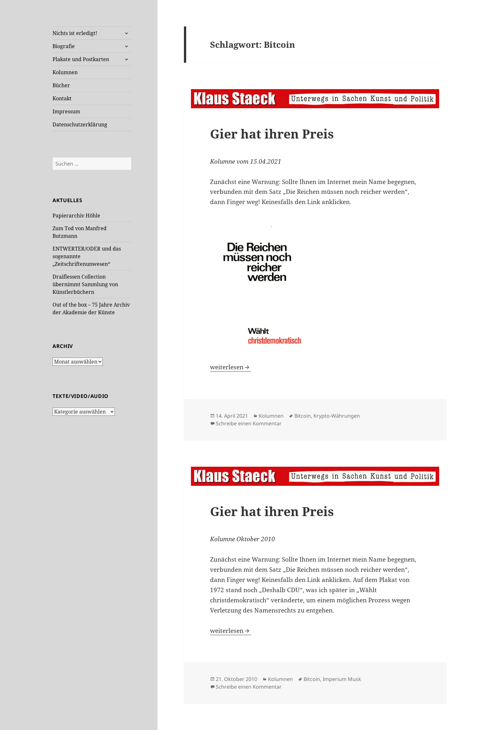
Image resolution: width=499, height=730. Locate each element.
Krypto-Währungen (336, 415)
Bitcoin (302, 415)
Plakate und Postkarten (81, 59)
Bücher (61, 85)
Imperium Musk (342, 679)
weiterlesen (230, 367)
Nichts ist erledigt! (75, 33)
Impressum (66, 111)
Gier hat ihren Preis (272, 133)
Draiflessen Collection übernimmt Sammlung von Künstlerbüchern (85, 284)
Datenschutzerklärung (80, 124)
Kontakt (62, 98)
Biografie (64, 46)
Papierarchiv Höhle (76, 215)
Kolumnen (65, 72)
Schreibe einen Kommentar (249, 423)
